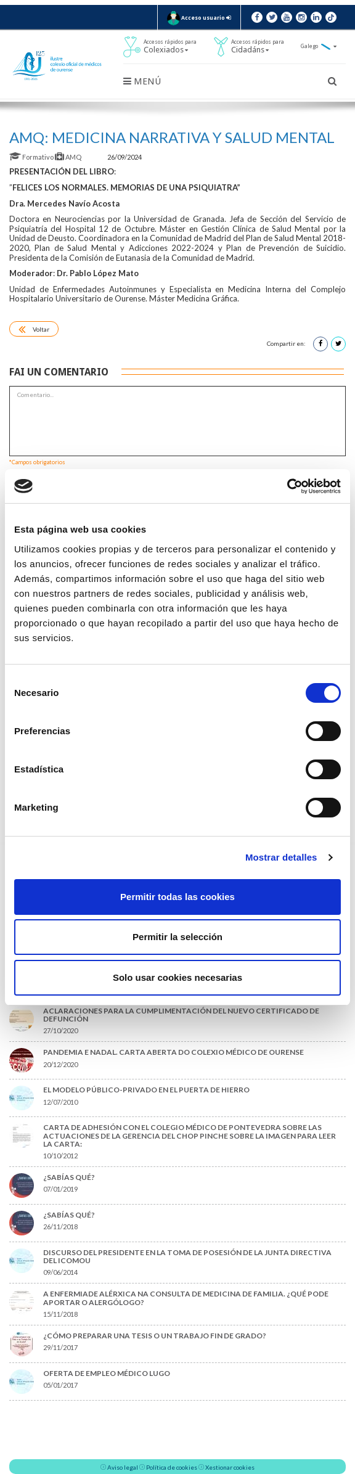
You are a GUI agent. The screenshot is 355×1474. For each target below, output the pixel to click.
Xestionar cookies (230, 1467)
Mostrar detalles (281, 857)
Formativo (32, 157)
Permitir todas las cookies (177, 896)
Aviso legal (122, 1467)
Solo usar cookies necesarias (177, 977)
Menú (142, 81)
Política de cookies (171, 1467)
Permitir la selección (177, 936)
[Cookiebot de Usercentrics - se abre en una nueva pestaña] (287, 486)
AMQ (69, 157)
